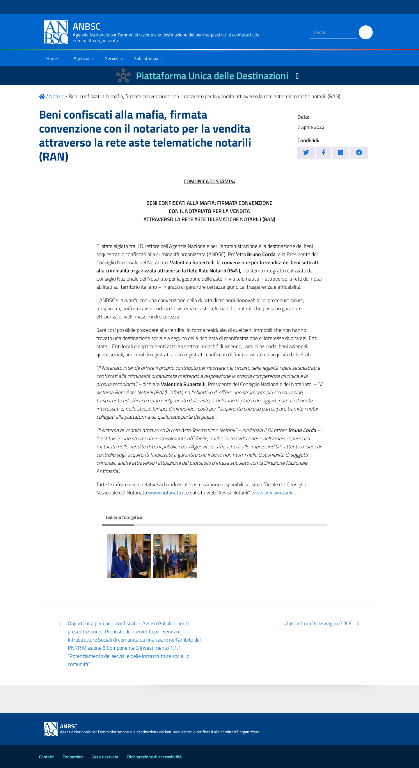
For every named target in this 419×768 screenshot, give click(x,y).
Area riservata (105, 756)
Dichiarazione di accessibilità (154, 756)
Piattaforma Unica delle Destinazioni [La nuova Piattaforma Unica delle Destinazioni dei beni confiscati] (212, 75)
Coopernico (73, 756)
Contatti (46, 756)
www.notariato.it (166, 492)
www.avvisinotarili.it (273, 492)
